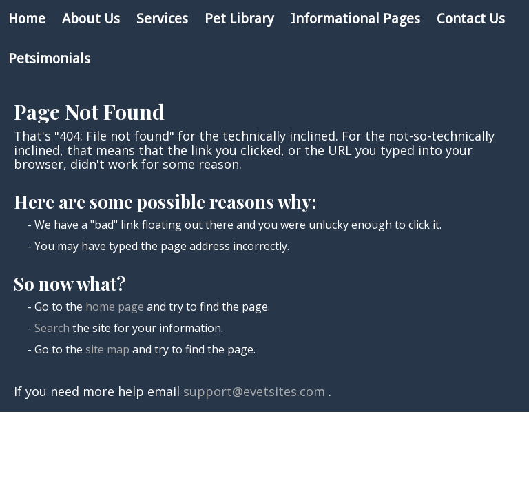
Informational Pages (355, 18)
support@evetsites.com (254, 391)
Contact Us (471, 18)
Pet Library (239, 18)
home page (114, 306)
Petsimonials (49, 58)
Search (52, 327)
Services (162, 18)
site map (107, 349)
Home (26, 18)
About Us (91, 18)
